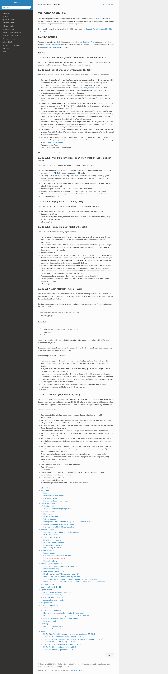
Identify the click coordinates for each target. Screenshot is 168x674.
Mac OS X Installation (51, 498)
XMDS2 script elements (52, 540)
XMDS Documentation (52, 610)
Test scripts (47, 608)
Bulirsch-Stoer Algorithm (52, 545)
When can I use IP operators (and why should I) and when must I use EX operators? (74, 582)
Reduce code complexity (52, 595)
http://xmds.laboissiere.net (53, 142)
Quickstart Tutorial (8, 19)
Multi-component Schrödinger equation (58, 527)
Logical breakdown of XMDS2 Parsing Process (61, 618)
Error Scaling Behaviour (52, 548)
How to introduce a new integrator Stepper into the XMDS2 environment (71, 616)
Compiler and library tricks (53, 597)
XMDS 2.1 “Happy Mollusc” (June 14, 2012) (60, 647)
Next (110, 655)
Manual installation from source (55, 501)
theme (60, 670)
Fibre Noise (47, 514)
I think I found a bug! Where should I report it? (61, 574)
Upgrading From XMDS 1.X (11, 36)
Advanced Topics (8, 29)
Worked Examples (8, 23)
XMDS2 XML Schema (51, 537)
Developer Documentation (11, 45)
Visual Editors (48, 584)
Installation (6, 16)
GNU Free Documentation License (56, 629)
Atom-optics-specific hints (53, 600)
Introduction (6, 13)
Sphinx (48, 670)
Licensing (5, 48)
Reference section (8, 26)
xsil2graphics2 (7, 42)
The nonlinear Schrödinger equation (57, 509)
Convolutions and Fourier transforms (57, 555)
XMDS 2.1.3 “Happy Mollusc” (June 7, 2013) (60, 642)
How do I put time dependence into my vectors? (61, 576)
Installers (46, 493)
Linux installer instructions (53, 496)
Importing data (49, 553)
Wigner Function (49, 519)
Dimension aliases (50, 561)
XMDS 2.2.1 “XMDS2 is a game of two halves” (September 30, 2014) (69, 634)
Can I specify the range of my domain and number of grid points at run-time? (72, 579)
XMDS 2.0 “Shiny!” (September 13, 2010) (58, 650)
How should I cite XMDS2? (53, 571)
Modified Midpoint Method (53, 542)
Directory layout (49, 621)
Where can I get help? (51, 569)
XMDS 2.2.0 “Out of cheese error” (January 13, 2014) (63, 637)
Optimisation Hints (8, 39)
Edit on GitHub (107, 4)
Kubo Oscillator (49, 511)
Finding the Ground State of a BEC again (58, 524)
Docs (40, 4)
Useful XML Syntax (50, 535)
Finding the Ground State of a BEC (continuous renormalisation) (67, 522)
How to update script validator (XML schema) (63, 613)
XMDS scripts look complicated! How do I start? (61, 566)
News (4, 52)
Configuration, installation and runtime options (61, 532)
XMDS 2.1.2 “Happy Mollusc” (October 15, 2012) (62, 644)
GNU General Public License (54, 626)
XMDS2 (16, 3)
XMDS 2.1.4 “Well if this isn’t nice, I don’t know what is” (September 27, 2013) (73, 639)
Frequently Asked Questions (11, 32)
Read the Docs (77, 670)
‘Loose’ (55, 558)
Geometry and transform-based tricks (57, 592)
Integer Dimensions (50, 516)
